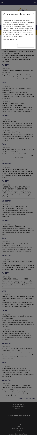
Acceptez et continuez (26, 46)
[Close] (33, 13)
